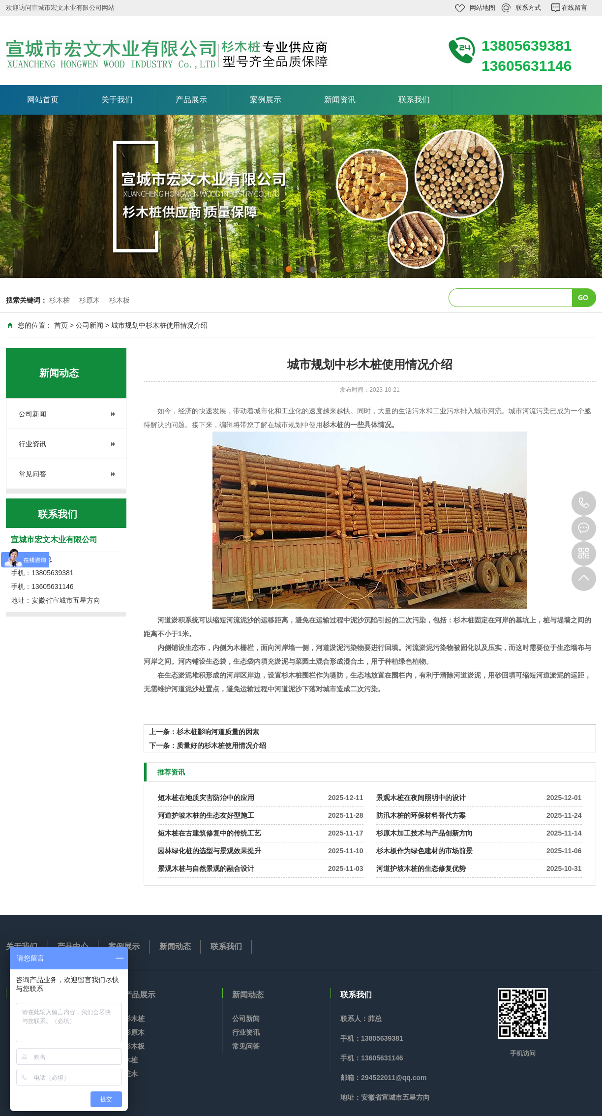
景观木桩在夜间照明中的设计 (421, 798)
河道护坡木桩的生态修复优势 (421, 868)
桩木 (131, 1074)
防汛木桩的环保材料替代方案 (421, 815)
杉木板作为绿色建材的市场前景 (424, 851)
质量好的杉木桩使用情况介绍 (221, 745)
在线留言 (574, 7)
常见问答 (32, 474)
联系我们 (414, 99)
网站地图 (482, 7)
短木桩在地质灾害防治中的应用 (206, 798)
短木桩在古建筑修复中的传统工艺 (209, 833)
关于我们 (117, 99)
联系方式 (528, 7)
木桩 (131, 1060)
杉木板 (119, 300)
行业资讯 (32, 444)
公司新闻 (89, 325)
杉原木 (89, 300)
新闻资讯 (340, 99)
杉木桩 (59, 300)
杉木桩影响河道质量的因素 (218, 732)
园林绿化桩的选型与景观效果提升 (209, 851)
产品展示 (191, 99)
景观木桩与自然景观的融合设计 (206, 868)
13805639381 (584, 503)
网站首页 (43, 99)
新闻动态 (175, 946)
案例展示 (265, 99)
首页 (61, 325)
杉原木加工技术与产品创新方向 (424, 833)
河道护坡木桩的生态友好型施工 (206, 815)
